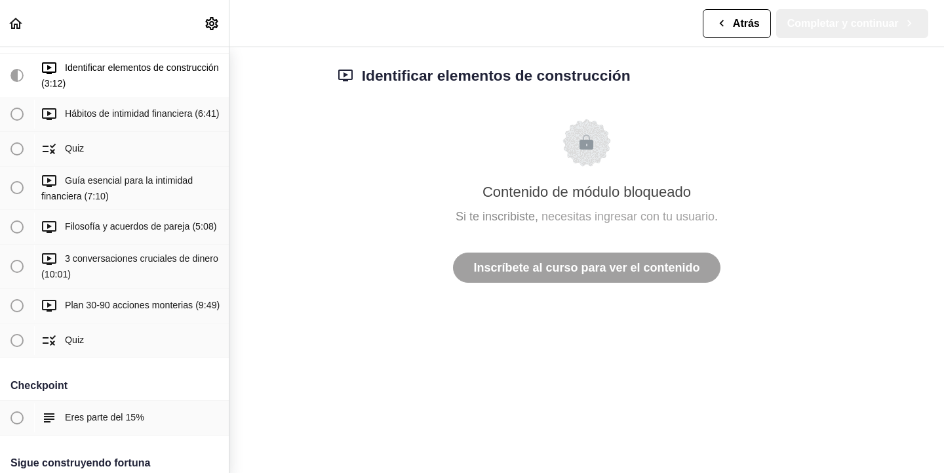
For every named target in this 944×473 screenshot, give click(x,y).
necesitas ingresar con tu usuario (628, 216)
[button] (16, 23)
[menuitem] (212, 23)
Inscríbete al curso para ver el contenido (586, 267)
